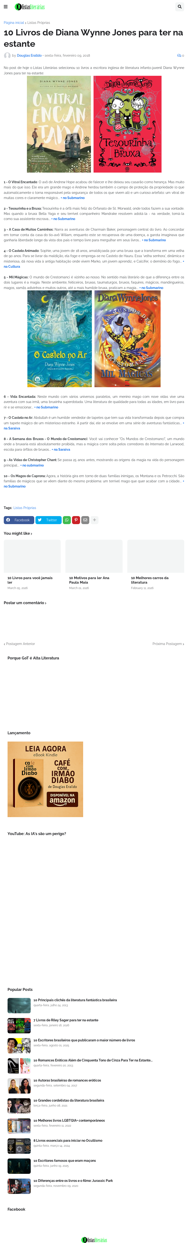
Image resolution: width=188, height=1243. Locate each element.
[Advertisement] (94, 941)
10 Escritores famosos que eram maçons (65, 1160)
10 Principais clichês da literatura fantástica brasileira (75, 1000)
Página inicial (14, 22)
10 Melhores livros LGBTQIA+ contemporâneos (69, 1120)
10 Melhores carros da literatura (150, 580)
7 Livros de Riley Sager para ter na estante (66, 1020)
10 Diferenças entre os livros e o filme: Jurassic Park (73, 1181)
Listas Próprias (38, 22)
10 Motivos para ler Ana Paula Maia (89, 580)
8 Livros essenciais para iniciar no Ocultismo (68, 1140)
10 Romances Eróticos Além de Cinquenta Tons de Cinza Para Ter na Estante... (93, 1060)
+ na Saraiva (60, 449)
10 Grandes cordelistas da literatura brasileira (69, 1100)
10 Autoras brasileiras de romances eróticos (67, 1080)
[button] (5, 7)
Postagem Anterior (20, 644)
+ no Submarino (73, 198)
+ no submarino (32, 465)
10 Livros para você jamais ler (30, 580)
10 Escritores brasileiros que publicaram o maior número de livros (84, 1040)
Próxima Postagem (167, 644)
